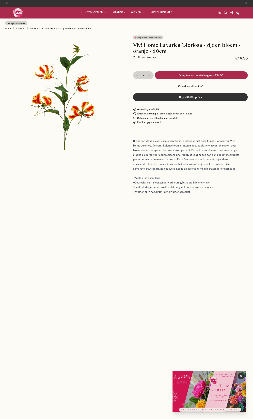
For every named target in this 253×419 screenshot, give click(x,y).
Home (8, 28)
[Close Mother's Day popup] (241, 376)
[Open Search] (225, 12)
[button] (137, 75)
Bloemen (20, 28)
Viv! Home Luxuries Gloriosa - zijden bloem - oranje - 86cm (60, 28)
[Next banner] (246, 3)
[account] (231, 12)
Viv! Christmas (162, 12)
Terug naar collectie (16, 23)
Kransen (119, 12)
